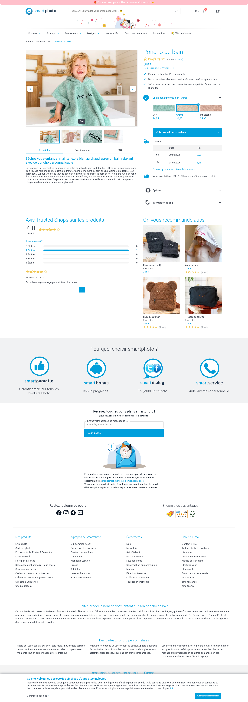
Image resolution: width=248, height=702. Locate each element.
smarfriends (188, 577)
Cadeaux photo (23, 548)
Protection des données (83, 548)
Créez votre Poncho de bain (171, 132)
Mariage (130, 569)
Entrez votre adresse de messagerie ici (107, 421)
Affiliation (76, 569)
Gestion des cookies (82, 552)
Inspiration (159, 33)
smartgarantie (189, 581)
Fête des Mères (134, 556)
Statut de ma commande (195, 573)
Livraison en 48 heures (194, 556)
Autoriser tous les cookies (208, 696)
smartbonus (188, 586)
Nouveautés (112, 33)
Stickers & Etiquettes (26, 581)
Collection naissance (137, 577)
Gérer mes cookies (38, 695)
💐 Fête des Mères (181, 33)
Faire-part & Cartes (25, 560)
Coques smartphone (26, 569)
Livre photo (21, 544)
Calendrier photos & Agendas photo (34, 577)
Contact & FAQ (189, 544)
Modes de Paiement (192, 560)
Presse (74, 565)
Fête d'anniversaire (136, 573)
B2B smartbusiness (81, 577)
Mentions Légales (80, 560)
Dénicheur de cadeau (136, 33)
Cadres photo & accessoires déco (33, 573)
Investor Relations (80, 573)
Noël (128, 544)
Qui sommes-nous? (81, 544)
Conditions (76, 556)
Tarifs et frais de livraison (195, 548)
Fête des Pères (134, 560)
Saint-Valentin (133, 552)
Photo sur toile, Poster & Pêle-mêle (33, 552)
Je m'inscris (94, 433)
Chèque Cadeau (23, 586)
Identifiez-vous (189, 565)
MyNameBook (22, 556)
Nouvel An (131, 548)
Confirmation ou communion (141, 565)
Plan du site (188, 569)
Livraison (187, 552)
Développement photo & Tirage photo (35, 565)
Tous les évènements (137, 581)
